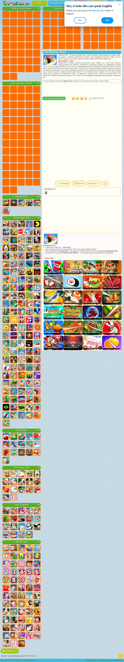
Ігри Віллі (5, 89)
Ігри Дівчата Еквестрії (54, 14)
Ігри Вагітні (77, 30)
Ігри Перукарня (54, 30)
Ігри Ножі (86, 37)
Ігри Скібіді (28, 166)
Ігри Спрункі (28, 174)
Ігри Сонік (36, 112)
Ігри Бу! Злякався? (28, 182)
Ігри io (86, 30)
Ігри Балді (36, 143)
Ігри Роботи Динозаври (21, 37)
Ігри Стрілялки (21, 53)
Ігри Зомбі (36, 14)
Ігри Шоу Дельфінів (5, 112)
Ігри (39, 3)
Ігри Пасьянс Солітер (117, 30)
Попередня (63, 183)
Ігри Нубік (21, 151)
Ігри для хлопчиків (60, 3)
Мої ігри (79, 183)
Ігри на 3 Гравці (109, 45)
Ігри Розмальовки (61, 22)
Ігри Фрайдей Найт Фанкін (21, 166)
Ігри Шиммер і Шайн (28, 128)
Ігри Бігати (13, 53)
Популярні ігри (21, 218)
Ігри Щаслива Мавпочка (36, 128)
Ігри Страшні (94, 30)
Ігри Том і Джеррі (5, 135)
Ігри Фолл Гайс (28, 135)
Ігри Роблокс (21, 196)
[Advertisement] (82, 90)
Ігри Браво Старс (13, 143)
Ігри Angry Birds (28, 104)
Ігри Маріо (21, 120)
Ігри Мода (54, 45)
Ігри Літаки (13, 60)
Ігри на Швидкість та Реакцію (117, 37)
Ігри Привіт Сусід (28, 151)
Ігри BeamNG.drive (36, 68)
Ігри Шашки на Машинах (13, 76)
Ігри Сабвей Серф (21, 104)
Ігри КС (13, 68)
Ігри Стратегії (21, 14)
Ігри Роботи (5, 37)
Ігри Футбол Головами (21, 60)
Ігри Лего (13, 104)
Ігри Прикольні (102, 37)
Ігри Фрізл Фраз (36, 120)
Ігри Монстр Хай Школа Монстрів (46, 22)
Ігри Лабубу (13, 189)
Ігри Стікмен (5, 30)
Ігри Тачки (21, 112)
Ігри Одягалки (46, 30)
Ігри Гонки (28, 30)
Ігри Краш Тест (28, 68)
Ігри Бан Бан (13, 166)
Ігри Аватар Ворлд (21, 158)
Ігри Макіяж (77, 37)
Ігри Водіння (28, 60)
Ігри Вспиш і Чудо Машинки (28, 112)
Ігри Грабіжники (36, 37)
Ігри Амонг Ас (5, 143)
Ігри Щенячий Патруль (21, 89)
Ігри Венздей (5, 166)
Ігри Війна (36, 60)
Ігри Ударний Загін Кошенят (13, 120)
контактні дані (91, 660)
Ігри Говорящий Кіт (28, 89)
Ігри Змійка (94, 45)
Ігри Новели (46, 37)
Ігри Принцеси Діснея (46, 45)
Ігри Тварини (21, 504)
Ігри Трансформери (21, 174)
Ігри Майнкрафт (13, 22)
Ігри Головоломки (102, 45)
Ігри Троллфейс (28, 97)
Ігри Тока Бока (13, 158)
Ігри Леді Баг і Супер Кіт (36, 97)
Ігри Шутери (5, 53)
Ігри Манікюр (61, 37)
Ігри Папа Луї (69, 30)
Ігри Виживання (28, 37)
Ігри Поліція (13, 37)
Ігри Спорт (21, 430)
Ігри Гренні (5, 151)
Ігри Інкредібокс (36, 174)
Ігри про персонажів (21, 83)
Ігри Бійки (21, 30)
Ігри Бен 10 (5, 128)
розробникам (118, 660)
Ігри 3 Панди (13, 112)
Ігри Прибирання (77, 45)
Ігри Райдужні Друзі (5, 158)
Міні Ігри (109, 37)
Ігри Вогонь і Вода (61, 14)
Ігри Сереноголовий (36, 135)
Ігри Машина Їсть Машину (5, 45)
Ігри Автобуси (36, 45)
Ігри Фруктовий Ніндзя (57, 98)
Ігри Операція (69, 37)
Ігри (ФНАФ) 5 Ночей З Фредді (5, 97)
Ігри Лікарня (54, 37)
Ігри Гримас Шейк (36, 166)
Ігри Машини (21, 22)
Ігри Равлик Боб (13, 97)
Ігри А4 (28, 143)
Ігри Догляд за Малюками (61, 45)
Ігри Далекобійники (5, 68)
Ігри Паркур (5, 60)
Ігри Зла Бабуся (5, 104)
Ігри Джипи (36, 53)
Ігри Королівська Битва (5, 22)
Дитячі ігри (21, 542)
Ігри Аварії (28, 22)
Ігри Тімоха (5, 182)
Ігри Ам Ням (36, 104)
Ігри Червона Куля (21, 97)
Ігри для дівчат (62, 8)
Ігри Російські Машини (21, 45)
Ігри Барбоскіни (5, 120)
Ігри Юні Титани (13, 135)
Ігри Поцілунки (61, 30)
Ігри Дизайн (69, 45)
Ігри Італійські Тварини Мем (5, 189)
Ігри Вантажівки (13, 30)
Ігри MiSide (21, 182)
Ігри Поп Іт (94, 37)
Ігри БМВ (21, 68)
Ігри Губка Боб (13, 89)
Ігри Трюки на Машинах (86, 45)
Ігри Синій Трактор (21, 135)
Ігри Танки (28, 14)
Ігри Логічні (102, 30)
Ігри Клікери (109, 30)
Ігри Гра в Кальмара (21, 143)
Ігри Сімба (28, 158)
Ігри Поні (46, 14)
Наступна (94, 183)
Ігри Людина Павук (28, 120)
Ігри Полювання (28, 53)
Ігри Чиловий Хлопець (13, 182)
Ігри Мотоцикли (36, 22)
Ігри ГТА (13, 45)
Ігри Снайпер (36, 30)
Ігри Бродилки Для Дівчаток (54, 22)
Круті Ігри (117, 45)
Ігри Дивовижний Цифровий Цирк (13, 174)
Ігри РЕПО (36, 182)
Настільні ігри (21, 467)
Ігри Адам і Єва (13, 128)
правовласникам (105, 660)
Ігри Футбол (13, 14)
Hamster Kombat (5, 174)
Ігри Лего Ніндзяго (36, 89)
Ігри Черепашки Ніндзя (21, 128)
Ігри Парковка (5, 14)
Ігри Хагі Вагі (13, 151)
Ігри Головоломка (36, 158)
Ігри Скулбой (36, 151)
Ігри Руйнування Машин (5, 76)
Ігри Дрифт (28, 45)
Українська (10, 650)
